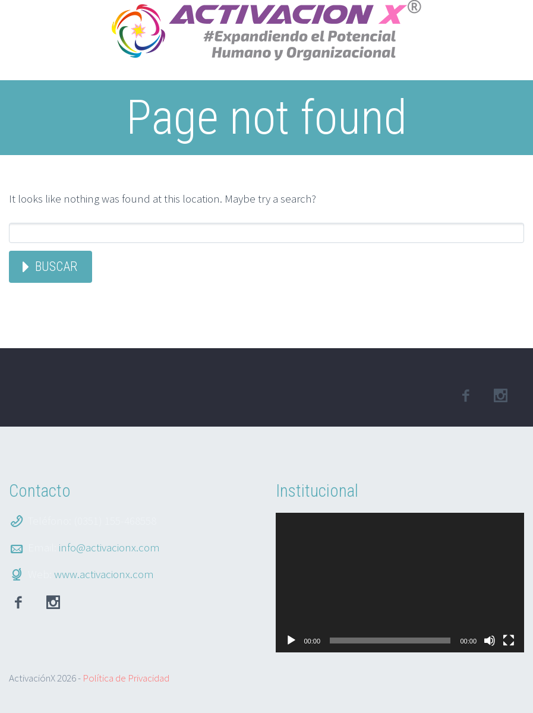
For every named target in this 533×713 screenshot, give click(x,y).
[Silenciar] (490, 640)
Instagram (53, 602)
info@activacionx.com (109, 547)
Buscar (56, 266)
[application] (400, 582)
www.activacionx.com (104, 574)
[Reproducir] (291, 640)
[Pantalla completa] (509, 640)
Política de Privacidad (126, 677)
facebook (465, 396)
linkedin (500, 396)
